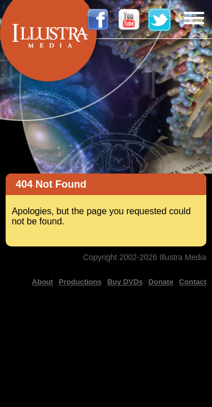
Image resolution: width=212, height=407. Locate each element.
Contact (192, 282)
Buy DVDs (125, 282)
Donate (161, 282)
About (42, 282)
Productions (80, 282)
